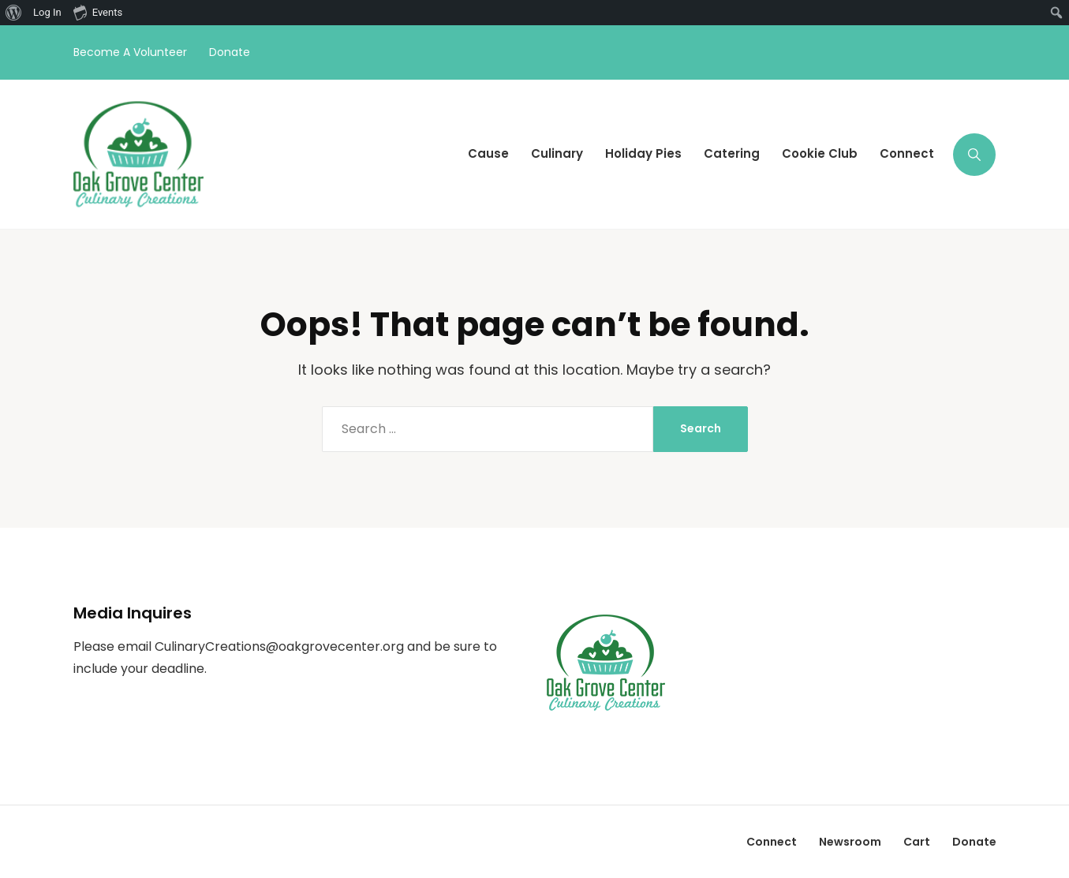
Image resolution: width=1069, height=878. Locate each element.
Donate (229, 52)
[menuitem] (14, 12)
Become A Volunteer (130, 52)
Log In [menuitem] (47, 12)
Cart (916, 842)
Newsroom (850, 842)
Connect (771, 842)
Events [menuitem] (97, 12)
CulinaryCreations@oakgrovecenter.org (279, 646)
